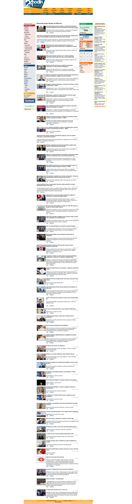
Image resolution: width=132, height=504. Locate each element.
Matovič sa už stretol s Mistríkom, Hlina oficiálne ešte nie (60, 354)
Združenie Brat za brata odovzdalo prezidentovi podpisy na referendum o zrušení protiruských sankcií (60, 195)
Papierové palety (56, 503)
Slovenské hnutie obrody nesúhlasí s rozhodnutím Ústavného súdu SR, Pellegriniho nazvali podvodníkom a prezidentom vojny (62, 27)
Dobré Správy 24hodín (51, 500)
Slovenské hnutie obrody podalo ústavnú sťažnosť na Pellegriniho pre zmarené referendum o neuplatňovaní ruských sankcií (61, 46)
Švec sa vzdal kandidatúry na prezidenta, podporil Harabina (60, 226)
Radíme (26, 74)
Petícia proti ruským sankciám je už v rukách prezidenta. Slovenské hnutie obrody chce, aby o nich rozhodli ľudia (60, 56)
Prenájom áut (82, 32)
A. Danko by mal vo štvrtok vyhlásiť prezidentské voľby (59, 433)
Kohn (26, 90)
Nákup (54, 12)
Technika (26, 80)
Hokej (81, 70)
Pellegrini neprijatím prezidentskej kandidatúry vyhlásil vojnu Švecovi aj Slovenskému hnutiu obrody (61, 145)
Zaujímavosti (27, 59)
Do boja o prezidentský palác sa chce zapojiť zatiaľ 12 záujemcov (62, 411)
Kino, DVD (27, 45)
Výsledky (62, 10)
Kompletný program (84, 37)
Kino (89, 12)
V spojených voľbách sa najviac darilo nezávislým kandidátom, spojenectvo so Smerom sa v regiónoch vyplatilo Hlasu (61, 256)
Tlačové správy (27, 63)
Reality (53, 8)
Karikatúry (27, 89)
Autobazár (46, 10)
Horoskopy (62, 12)
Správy (45, 8)
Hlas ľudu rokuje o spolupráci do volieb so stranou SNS (60, 418)
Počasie (70, 12)
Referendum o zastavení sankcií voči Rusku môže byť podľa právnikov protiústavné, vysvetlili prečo (61, 95)
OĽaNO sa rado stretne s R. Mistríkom (55, 345)
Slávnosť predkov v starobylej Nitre (55, 478)
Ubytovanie (45, 12)
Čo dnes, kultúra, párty (66, 503)
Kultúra (25, 43)
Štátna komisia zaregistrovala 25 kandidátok (57, 325)
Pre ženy (26, 67)
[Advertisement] (69, 4)
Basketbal (81, 71)
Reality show (27, 50)
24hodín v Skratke (28, 23)
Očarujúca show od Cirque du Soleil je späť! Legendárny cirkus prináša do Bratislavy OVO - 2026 (100, 40)
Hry (26, 87)
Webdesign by (83, 500)
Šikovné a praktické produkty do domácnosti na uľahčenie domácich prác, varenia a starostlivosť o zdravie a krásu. (100, 81)
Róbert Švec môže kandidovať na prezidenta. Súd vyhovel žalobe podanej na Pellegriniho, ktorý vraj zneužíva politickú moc (62, 155)
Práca (89, 8)
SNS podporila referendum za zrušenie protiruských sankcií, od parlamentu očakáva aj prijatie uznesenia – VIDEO (61, 166)
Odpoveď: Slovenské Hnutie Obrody (55, 457)
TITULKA (26, 27)
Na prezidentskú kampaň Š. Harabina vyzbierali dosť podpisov (61, 380)
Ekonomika (26, 32)
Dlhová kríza (28, 34)
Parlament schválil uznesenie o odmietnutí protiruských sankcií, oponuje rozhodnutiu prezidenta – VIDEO (62, 117)
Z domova (26, 28)
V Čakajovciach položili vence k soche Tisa (56, 489)
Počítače (26, 81)
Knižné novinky (28, 47)
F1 (25, 56)
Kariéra (25, 72)
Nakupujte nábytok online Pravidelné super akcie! (100, 103)
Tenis (80, 68)
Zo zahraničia (27, 38)
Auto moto (26, 57)
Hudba (26, 41)
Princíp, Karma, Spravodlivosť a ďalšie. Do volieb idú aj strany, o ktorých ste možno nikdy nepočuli (62, 206)
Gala (25, 39)
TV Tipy (79, 8)
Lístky (88, 10)
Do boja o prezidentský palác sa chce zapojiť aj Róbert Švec (61, 309)
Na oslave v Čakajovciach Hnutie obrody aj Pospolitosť (59, 469)
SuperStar (27, 52)
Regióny (27, 30)
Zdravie (26, 36)
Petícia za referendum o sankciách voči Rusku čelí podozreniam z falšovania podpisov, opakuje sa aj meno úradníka (62, 75)
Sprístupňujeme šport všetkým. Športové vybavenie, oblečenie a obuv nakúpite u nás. (100, 73)
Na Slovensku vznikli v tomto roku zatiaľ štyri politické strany (61, 426)
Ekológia (26, 61)
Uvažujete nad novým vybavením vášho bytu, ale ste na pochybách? (100, 87)
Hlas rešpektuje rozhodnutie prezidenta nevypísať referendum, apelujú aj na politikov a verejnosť (61, 106)
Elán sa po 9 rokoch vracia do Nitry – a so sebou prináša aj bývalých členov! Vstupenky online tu (100, 65)
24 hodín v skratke (67, 500)
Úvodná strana (27, 13)
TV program (70, 8)
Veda (25, 71)
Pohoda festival (28, 48)
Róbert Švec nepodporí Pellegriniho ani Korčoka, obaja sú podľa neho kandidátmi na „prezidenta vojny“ (62, 217)
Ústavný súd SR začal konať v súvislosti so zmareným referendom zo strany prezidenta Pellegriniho (59, 66)
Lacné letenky (79, 10)
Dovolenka (54, 10)
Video (62, 8)
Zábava (79, 12)
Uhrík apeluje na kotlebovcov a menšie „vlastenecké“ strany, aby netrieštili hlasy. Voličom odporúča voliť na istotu (62, 176)
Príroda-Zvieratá (27, 78)
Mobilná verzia (27, 109)
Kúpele (70, 10)
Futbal (81, 67)
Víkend (25, 69)
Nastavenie (82, 48)
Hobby (25, 76)
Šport (25, 54)
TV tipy (81, 39)
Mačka (47, 503)
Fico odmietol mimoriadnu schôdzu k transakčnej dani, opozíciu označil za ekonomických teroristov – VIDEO (62, 128)
